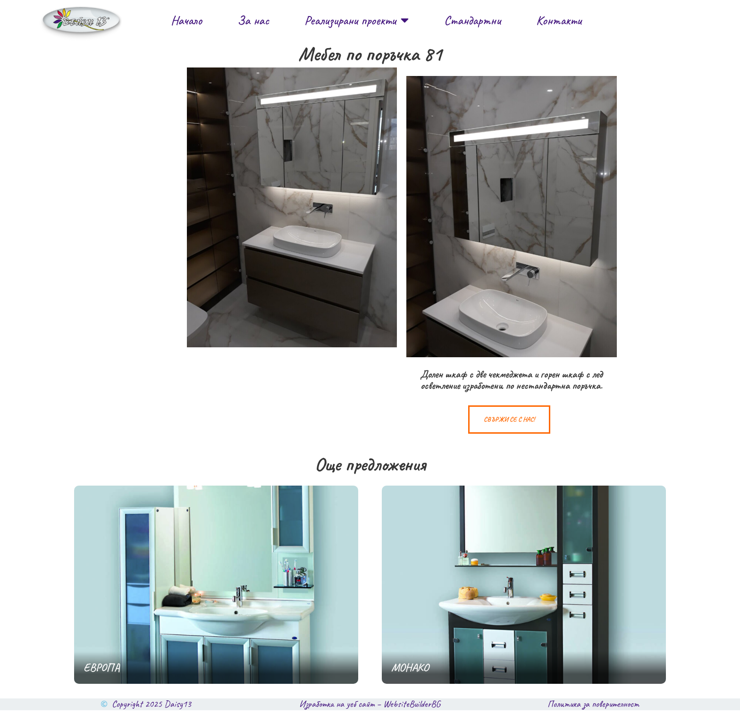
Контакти (558, 20)
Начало (186, 20)
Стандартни (472, 20)
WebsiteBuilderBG (411, 708)
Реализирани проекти (356, 20)
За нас (253, 20)
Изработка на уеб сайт (336, 708)
